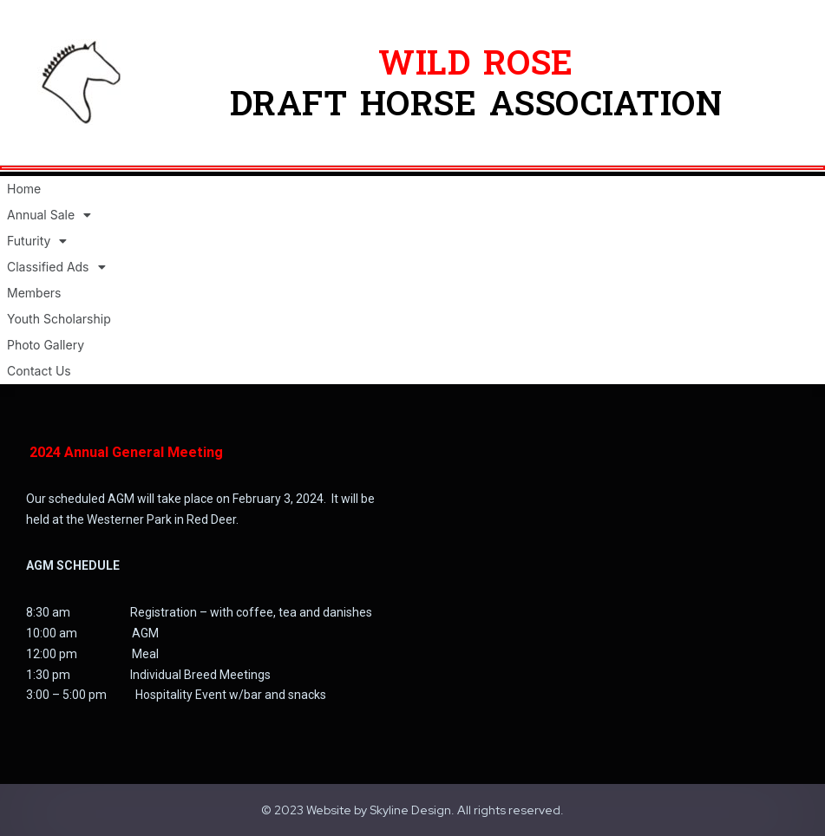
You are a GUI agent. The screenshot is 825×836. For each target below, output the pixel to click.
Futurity (37, 241)
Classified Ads (56, 267)
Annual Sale (49, 215)
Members (34, 292)
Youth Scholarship (59, 318)
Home (24, 188)
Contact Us (39, 370)
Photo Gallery (45, 344)
